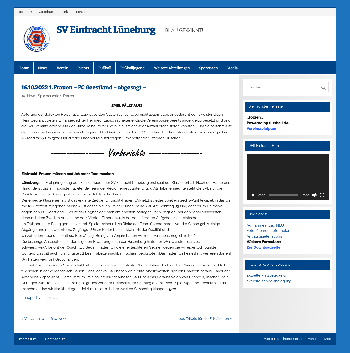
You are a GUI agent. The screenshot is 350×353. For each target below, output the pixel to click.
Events (83, 68)
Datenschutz (55, 339)
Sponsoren (208, 68)
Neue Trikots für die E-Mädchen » (204, 319)
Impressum (27, 339)
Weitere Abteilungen (172, 68)
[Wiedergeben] (253, 195)
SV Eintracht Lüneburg (105, 29)
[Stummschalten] (314, 195)
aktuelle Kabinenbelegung (269, 281)
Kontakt (81, 12)
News (42, 68)
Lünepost (29, 297)
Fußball (104, 68)
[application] (288, 177)
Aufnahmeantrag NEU (265, 225)
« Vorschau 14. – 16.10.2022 (43, 319)
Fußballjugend (132, 68)
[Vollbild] (322, 195)
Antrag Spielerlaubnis (264, 236)
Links (65, 12)
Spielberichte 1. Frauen (56, 96)
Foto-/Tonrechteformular (268, 231)
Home (23, 68)
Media (232, 68)
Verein (62, 68)
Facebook (25, 12)
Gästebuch (47, 12)
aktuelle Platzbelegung (266, 275)
